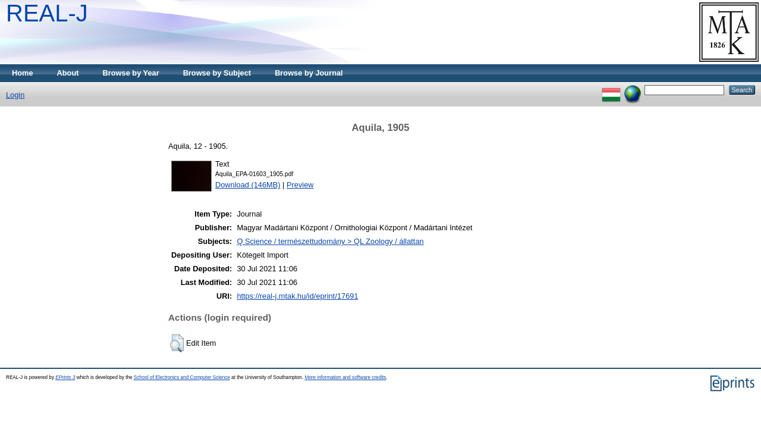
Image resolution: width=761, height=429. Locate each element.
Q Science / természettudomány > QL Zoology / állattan (330, 241)
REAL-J (47, 13)
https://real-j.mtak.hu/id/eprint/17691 (297, 296)
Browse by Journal (309, 72)
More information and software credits (345, 377)
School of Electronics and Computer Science (182, 377)
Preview (300, 184)
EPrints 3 (65, 377)
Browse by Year (131, 72)
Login (15, 94)
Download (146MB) (248, 184)
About (68, 72)
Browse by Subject (217, 72)
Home (22, 72)
